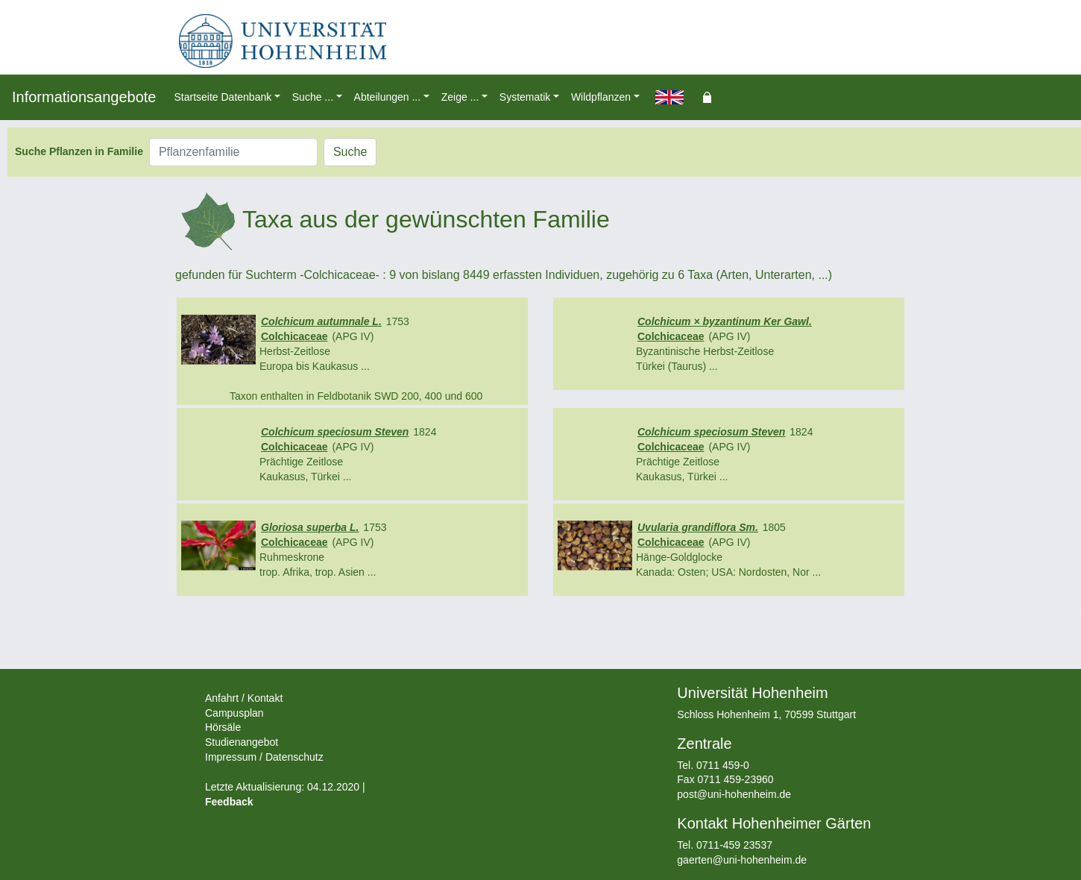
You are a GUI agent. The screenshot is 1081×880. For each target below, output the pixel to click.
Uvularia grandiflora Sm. (697, 527)
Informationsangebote (84, 97)
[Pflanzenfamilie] (233, 152)
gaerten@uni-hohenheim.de (742, 860)
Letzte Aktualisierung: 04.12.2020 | (285, 787)
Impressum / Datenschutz (264, 757)
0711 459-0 (722, 765)
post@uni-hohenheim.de (734, 794)
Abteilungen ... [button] (387, 97)
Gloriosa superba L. (310, 527)
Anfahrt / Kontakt (244, 698)
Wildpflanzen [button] (601, 97)
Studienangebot (241, 742)
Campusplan (234, 713)
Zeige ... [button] (460, 97)
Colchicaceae (294, 336)
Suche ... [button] (312, 97)
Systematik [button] (524, 97)
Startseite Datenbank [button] (222, 97)
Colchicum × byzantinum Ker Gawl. (724, 321)
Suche (350, 151)
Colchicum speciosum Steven (335, 432)
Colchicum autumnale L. (321, 321)
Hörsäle (223, 727)
